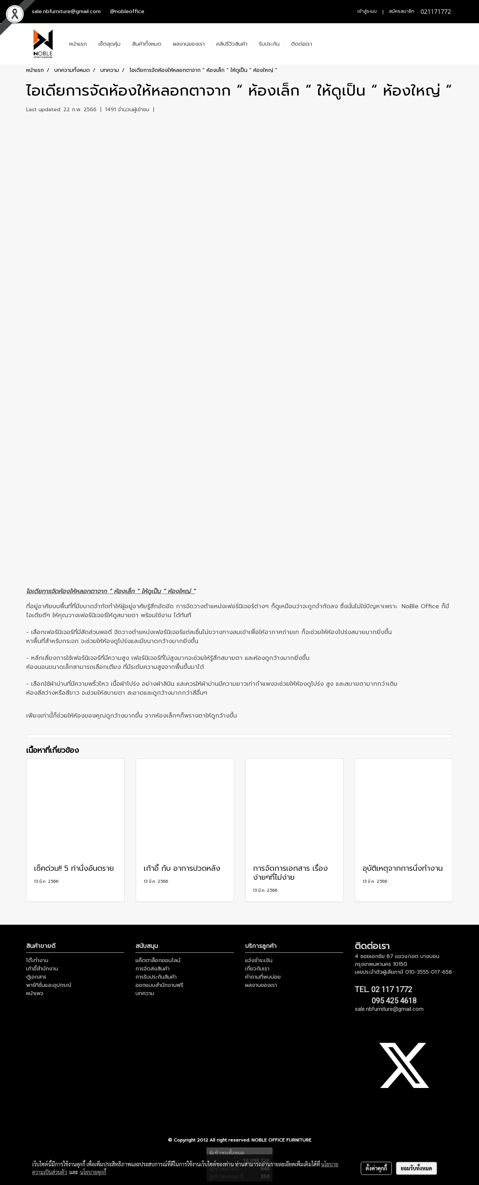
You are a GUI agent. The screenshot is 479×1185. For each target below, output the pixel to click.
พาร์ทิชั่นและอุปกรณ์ (48, 985)
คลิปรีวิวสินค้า (231, 44)
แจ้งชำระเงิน (258, 960)
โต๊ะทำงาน (37, 960)
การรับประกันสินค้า (156, 977)
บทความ (144, 993)
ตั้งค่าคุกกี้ (376, 1168)
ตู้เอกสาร (36, 977)
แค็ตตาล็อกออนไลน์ (157, 960)
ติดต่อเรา (301, 44)
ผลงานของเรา (189, 44)
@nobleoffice (127, 11)
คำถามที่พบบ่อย (263, 977)
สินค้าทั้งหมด (146, 44)
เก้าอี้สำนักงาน (42, 969)
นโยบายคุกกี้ (93, 1172)
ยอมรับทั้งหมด (416, 1168)
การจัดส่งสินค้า (152, 969)
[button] (324, 44)
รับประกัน (269, 44)
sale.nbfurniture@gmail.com (66, 11)
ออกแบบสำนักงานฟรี (159, 985)
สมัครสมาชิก (401, 11)
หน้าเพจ (34, 993)
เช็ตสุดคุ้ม (109, 44)
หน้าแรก (78, 44)
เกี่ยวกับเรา (257, 969)
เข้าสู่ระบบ (367, 11)
